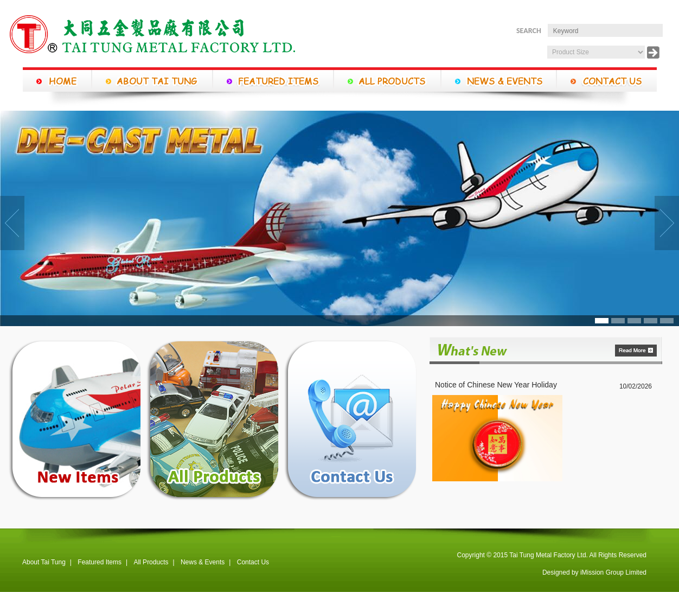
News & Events (203, 562)
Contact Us (253, 562)
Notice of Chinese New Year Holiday (496, 384)
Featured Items (99, 562)
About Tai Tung (44, 562)
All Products (150, 562)
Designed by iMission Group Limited (594, 572)
